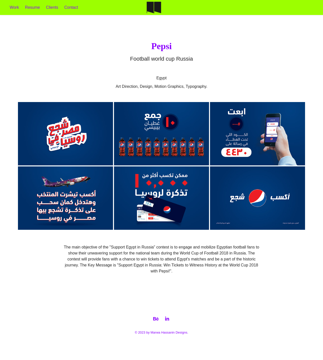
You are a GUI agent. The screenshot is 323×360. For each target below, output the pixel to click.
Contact (71, 7)
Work (14, 7)
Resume (32, 7)
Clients (52, 7)
